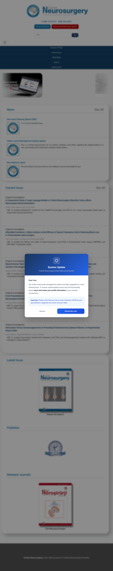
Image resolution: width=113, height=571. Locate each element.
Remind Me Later (71, 311)
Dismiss (42, 311)
